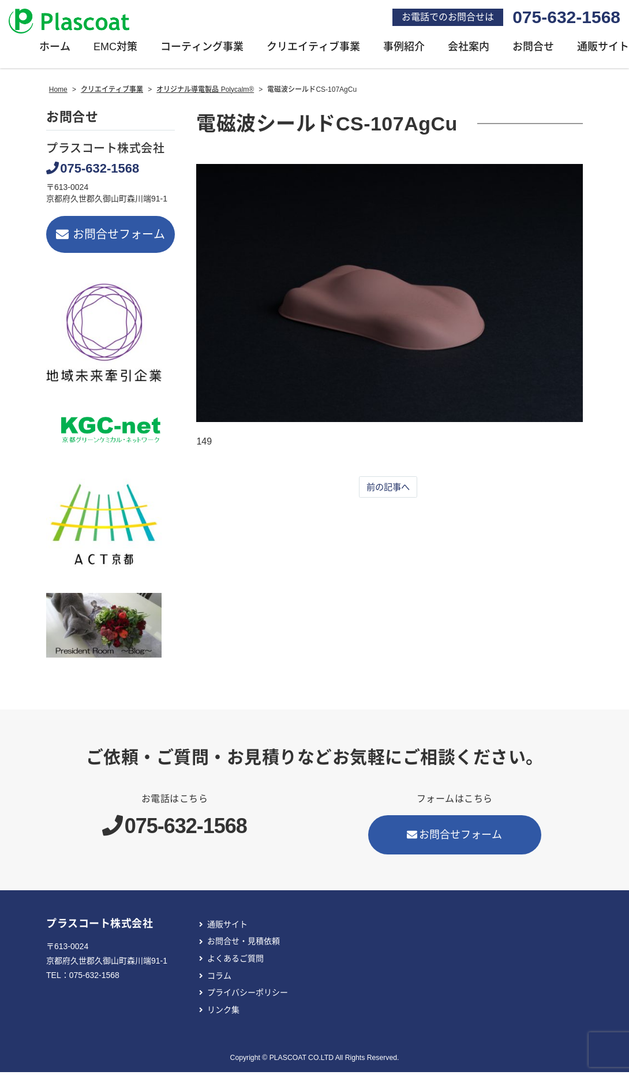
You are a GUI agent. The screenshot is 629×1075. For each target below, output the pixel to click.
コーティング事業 (202, 49)
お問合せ (533, 49)
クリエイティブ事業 (313, 49)
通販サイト (227, 927)
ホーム (54, 49)
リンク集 (223, 1012)
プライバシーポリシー (247, 995)
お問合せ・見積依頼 (243, 944)
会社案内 (468, 49)
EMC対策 (115, 49)
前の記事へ (388, 490)
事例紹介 (404, 49)
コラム (219, 978)
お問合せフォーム (110, 237)
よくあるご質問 (235, 961)
